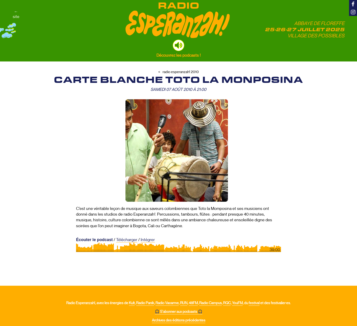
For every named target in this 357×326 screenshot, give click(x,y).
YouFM (237, 303)
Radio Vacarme (167, 303)
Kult (132, 303)
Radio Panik (145, 303)
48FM (193, 303)
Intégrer (148, 239)
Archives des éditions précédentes (178, 320)
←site (16, 14)
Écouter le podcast (94, 239)
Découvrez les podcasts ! (178, 55)
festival (254, 303)
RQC (227, 303)
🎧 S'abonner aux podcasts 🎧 (178, 311)
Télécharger (126, 239)
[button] (178, 45)
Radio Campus (210, 303)
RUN (183, 303)
